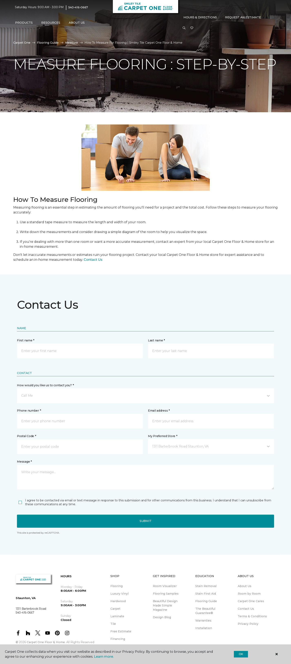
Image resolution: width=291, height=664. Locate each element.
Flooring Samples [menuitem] (166, 593)
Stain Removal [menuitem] (206, 586)
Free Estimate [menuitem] (120, 631)
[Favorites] (192, 28)
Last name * (156, 340)
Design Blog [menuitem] (162, 617)
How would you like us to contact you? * (45, 385)
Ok (241, 654)
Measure (71, 42)
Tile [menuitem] (113, 624)
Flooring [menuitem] (116, 586)
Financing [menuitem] (117, 639)
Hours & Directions (200, 17)
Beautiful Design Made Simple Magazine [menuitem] (165, 605)
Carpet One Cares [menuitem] (251, 601)
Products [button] (24, 22)
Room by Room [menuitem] (249, 593)
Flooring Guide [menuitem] (206, 601)
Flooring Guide (48, 42)
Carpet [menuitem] (115, 609)
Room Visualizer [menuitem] (165, 586)
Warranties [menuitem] (203, 620)
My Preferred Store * (162, 436)
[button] (184, 28)
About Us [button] (77, 22)
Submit (145, 521)
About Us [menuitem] (244, 586)
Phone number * (29, 410)
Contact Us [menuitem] (246, 609)
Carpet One (21, 42)
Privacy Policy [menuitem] (248, 624)
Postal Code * (26, 436)
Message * (24, 461)
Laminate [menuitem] (117, 616)
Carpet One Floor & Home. (46, 642)
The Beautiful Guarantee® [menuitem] (205, 611)
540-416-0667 (78, 7)
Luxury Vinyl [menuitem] (119, 593)
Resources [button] (50, 22)
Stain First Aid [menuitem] (205, 593)
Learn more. (104, 656)
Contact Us (93, 260)
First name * (25, 340)
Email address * (159, 410)
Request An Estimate (243, 17)
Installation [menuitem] (203, 628)
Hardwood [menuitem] (118, 601)
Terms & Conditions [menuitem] (252, 616)
